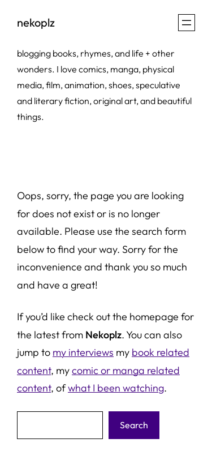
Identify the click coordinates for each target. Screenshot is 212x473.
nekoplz (36, 22)
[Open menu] (186, 22)
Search (134, 425)
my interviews (83, 352)
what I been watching (116, 387)
